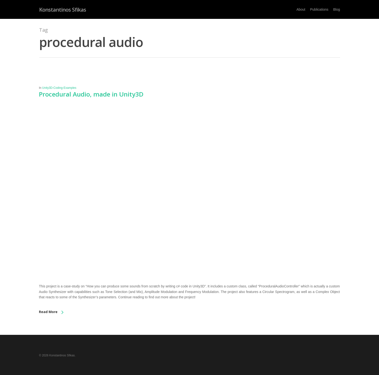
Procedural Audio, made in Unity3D (91, 94)
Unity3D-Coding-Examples (59, 88)
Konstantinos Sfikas (62, 9)
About (300, 9)
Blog (336, 9)
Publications (319, 9)
